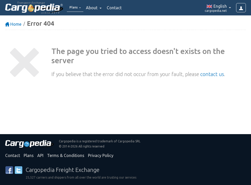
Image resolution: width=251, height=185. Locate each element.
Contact (117, 7)
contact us (212, 74)
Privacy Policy (100, 155)
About (95, 7)
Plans (29, 155)
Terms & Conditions (65, 155)
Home (13, 24)
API (40, 155)
